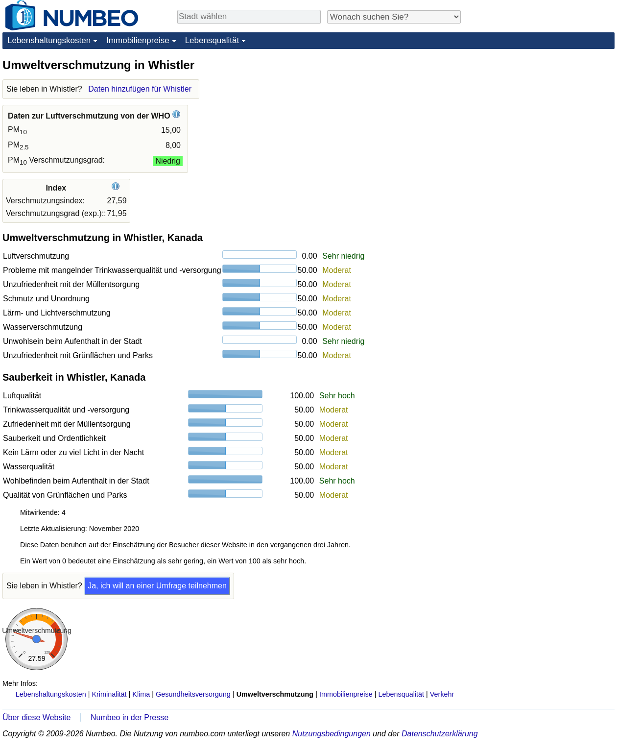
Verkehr (442, 694)
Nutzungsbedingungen (331, 733)
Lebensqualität (212, 40)
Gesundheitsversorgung (193, 694)
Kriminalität (109, 694)
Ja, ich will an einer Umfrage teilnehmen (157, 586)
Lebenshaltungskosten (49, 40)
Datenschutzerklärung (440, 733)
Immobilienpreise (137, 40)
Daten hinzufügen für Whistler (139, 89)
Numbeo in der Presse (129, 717)
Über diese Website (36, 717)
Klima (141, 694)
